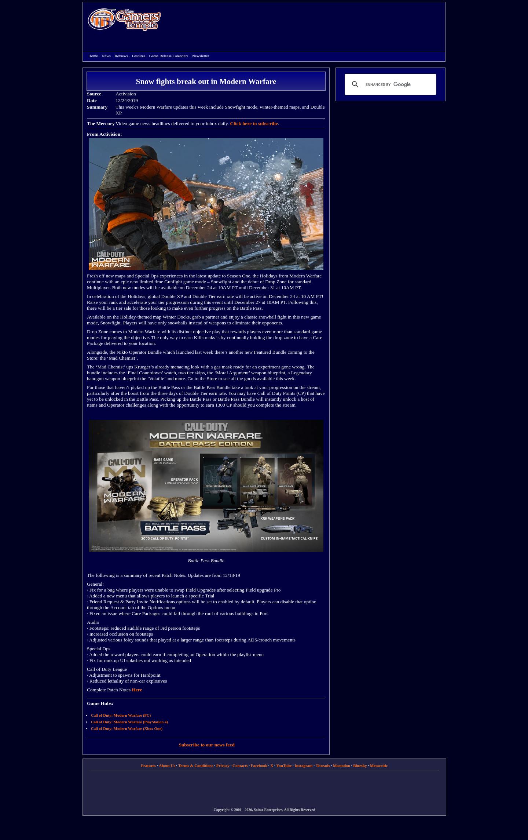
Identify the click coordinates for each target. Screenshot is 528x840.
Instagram (304, 765)
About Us (167, 765)
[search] (389, 84)
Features (138, 56)
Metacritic (379, 765)
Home (124, 19)
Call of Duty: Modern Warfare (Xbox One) (126, 729)
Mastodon (341, 765)
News (106, 56)
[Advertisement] (306, 20)
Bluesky (360, 765)
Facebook (259, 765)
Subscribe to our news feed (207, 745)
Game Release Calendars (168, 56)
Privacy (223, 765)
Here (137, 689)
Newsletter (200, 56)
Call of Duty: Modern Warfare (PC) (121, 715)
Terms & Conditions (195, 765)
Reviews (121, 56)
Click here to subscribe (254, 123)
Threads (323, 765)
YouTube (284, 765)
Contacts (240, 765)
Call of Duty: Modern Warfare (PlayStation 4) (129, 722)
